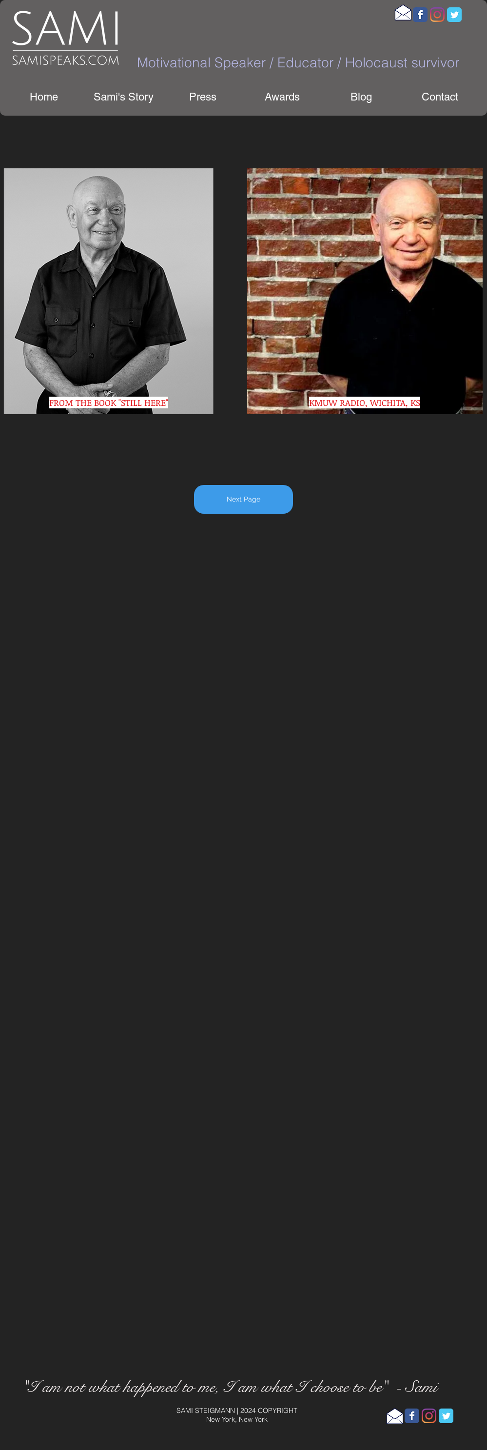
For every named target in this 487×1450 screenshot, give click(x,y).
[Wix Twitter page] (454, 14)
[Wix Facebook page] (420, 14)
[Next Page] (243, 499)
